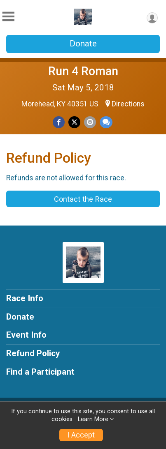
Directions (128, 104)
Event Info (26, 335)
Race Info (24, 298)
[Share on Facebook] (59, 122)
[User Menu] (152, 17)
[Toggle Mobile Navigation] (8, 16)
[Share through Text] (106, 122)
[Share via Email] (90, 122)
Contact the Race (83, 199)
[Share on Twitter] (74, 122)
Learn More (93, 419)
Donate (83, 43)
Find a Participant (40, 372)
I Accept (81, 435)
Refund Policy (33, 353)
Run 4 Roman (83, 71)
